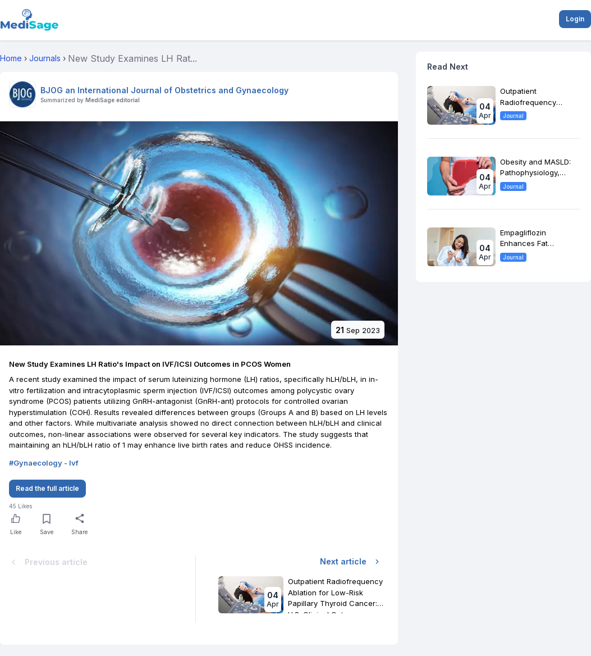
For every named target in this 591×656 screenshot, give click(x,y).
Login (575, 19)
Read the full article (47, 488)
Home (11, 58)
